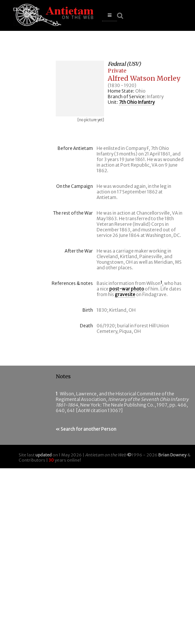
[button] (109, 15)
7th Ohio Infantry (137, 102)
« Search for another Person (86, 429)
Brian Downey (172, 454)
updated (43, 454)
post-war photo (126, 289)
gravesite (125, 294)
